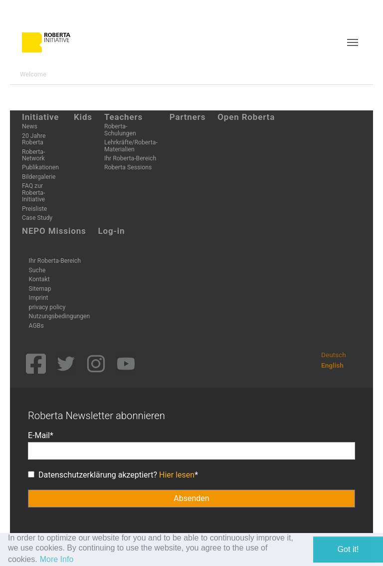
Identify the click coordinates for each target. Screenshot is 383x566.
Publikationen (40, 167)
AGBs (36, 325)
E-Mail (39, 435)
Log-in (111, 231)
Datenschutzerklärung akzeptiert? (111, 475)
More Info (57, 559)
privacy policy (47, 307)
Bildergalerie (39, 176)
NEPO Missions (54, 231)
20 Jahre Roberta (33, 139)
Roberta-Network (33, 155)
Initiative (40, 117)
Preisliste (34, 208)
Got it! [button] (348, 549)
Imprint (38, 297)
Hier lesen (176, 475)
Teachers (123, 117)
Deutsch (333, 355)
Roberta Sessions (128, 167)
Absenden (191, 498)
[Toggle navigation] (352, 42)
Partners (188, 117)
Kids (83, 117)
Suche (37, 270)
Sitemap (40, 288)
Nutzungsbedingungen (59, 316)
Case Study (37, 217)
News (29, 126)
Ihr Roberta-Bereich (130, 158)
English (332, 365)
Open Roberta (246, 117)
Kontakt (39, 279)
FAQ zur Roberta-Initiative (33, 192)
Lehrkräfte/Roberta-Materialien (131, 145)
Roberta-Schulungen (120, 129)
